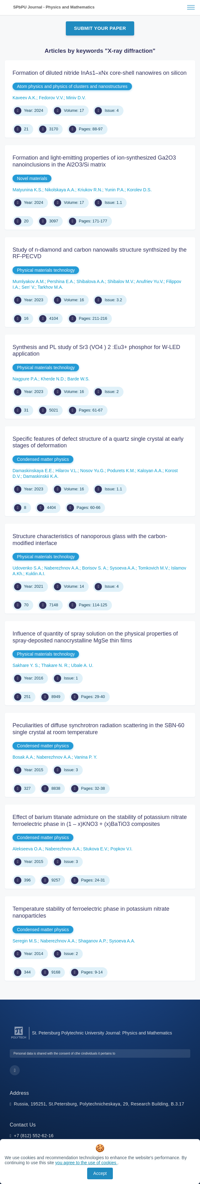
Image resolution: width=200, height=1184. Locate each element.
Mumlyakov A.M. (29, 281)
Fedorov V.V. (51, 97)
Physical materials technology (46, 270)
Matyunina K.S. (27, 189)
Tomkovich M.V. (153, 567)
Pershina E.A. (60, 281)
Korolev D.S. (139, 189)
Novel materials (32, 178)
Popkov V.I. (121, 848)
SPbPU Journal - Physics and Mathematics (54, 7)
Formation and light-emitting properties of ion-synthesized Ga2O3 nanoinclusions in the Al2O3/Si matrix (94, 161)
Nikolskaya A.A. (60, 189)
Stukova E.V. (95, 848)
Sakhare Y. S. (26, 665)
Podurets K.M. (121, 470)
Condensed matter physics (43, 459)
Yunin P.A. (115, 189)
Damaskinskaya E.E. (33, 470)
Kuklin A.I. (35, 573)
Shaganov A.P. (92, 940)
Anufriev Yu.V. (150, 281)
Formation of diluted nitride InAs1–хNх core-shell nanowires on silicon (100, 73)
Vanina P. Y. (85, 757)
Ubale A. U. (82, 665)
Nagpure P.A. (25, 378)
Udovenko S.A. (27, 567)
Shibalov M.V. (121, 281)
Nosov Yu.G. (92, 470)
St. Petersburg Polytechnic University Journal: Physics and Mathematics (102, 1032)
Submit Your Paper (100, 28)
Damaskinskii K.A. (41, 476)
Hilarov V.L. (66, 470)
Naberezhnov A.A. (62, 567)
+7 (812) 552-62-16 (34, 1135)
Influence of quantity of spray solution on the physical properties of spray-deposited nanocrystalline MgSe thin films (95, 637)
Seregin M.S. (25, 940)
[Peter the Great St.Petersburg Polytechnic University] (19, 1038)
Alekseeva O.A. (28, 848)
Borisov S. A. (94, 567)
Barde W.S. (78, 378)
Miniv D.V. (76, 97)
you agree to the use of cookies (86, 1162)
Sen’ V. (28, 287)
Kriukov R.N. (90, 189)
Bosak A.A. (23, 757)
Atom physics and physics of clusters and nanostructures (72, 86)
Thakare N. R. (55, 665)
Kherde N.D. (53, 378)
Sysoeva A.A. (123, 567)
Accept (100, 1173)
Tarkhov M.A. (50, 287)
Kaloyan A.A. (149, 470)
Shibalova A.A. (90, 281)
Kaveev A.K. (24, 97)
